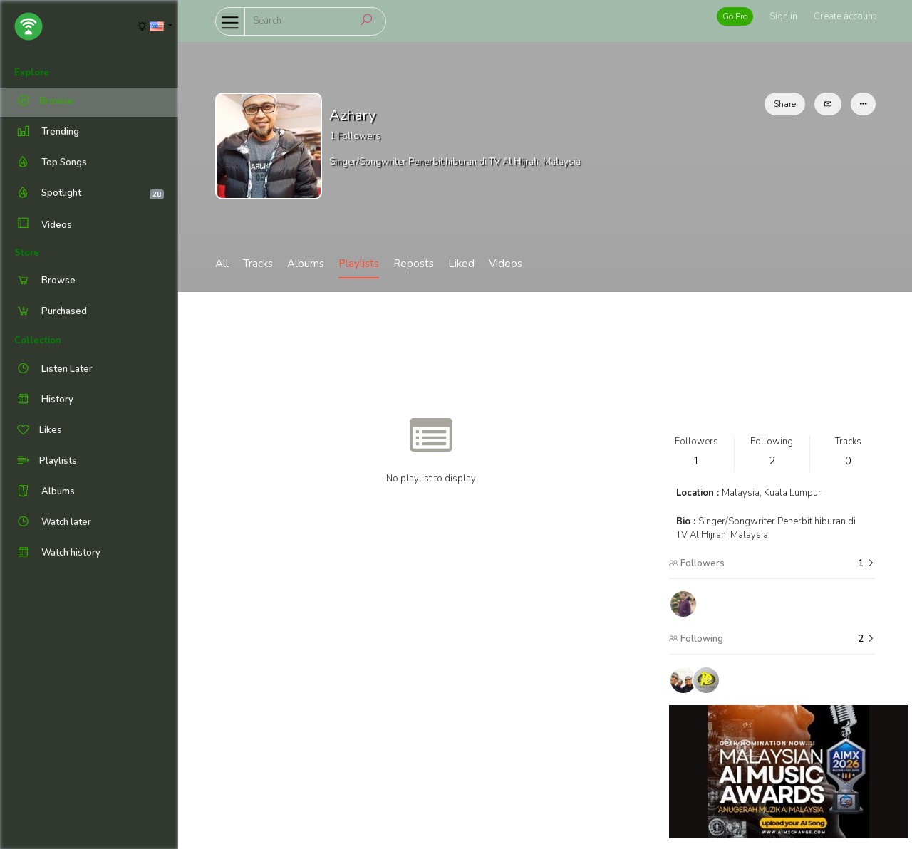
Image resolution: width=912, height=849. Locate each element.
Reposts (413, 263)
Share (785, 104)
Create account (845, 16)
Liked (461, 263)
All (222, 263)
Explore (31, 72)
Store (26, 252)
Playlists (358, 263)
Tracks (258, 263)
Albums (305, 263)
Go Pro (734, 16)
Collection (37, 340)
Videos (43, 225)
